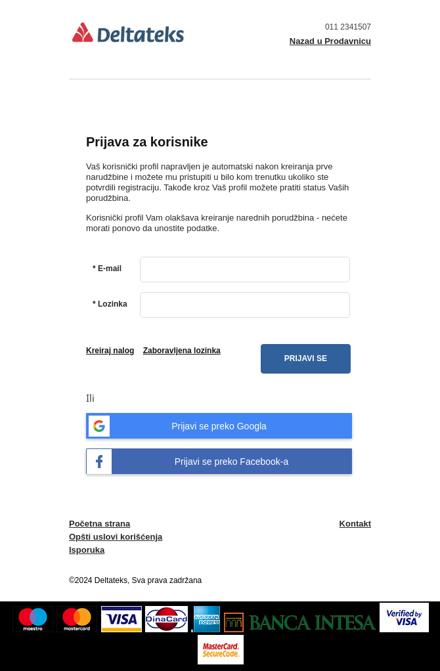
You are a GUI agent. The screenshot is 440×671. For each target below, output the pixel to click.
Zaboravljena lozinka (182, 350)
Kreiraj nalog (110, 350)
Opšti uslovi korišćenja (115, 537)
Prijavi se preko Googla (177, 426)
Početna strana (99, 524)
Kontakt (355, 524)
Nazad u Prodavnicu (330, 41)
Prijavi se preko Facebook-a (187, 461)
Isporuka (86, 550)
